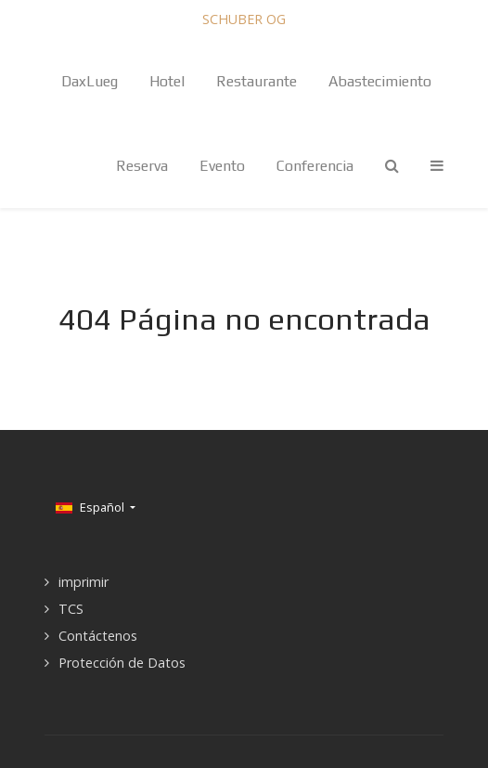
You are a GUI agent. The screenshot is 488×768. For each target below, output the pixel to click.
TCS (70, 609)
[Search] (392, 166)
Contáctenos (97, 635)
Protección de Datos (122, 662)
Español (91, 507)
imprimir (83, 582)
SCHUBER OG (244, 19)
